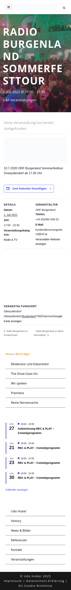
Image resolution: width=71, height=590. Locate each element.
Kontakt (16, 550)
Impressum (13, 581)
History (16, 521)
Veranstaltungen (22, 559)
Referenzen (19, 540)
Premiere (17, 393)
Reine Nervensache (24, 403)
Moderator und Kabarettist (30, 364)
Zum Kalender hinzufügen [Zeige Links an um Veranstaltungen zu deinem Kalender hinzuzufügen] (29, 188)
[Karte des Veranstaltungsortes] (35, 276)
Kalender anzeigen (17, 489)
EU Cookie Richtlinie (35, 586)
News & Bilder (21, 530)
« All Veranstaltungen (19, 100)
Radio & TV (10, 239)
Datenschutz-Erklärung (45, 581)
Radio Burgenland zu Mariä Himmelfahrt (48, 333)
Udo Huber (19, 511)
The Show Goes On (24, 374)
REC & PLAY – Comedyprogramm (39, 447)
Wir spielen (19, 383)
